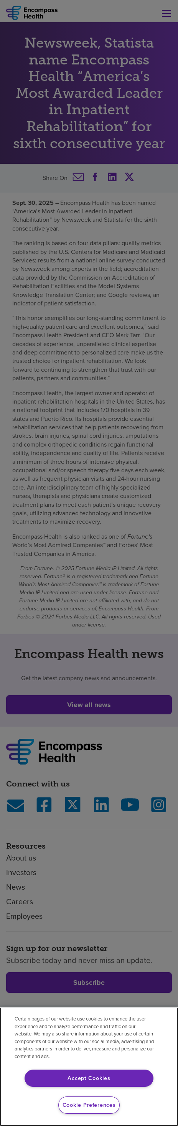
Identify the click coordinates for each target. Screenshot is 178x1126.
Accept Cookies (89, 1078)
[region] (89, 1066)
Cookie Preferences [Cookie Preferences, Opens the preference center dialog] (89, 1105)
